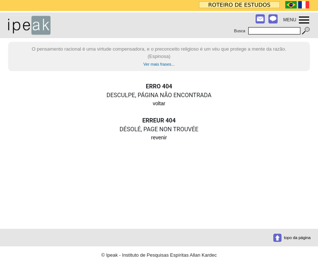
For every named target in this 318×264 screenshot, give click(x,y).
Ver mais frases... (159, 64)
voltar (159, 103)
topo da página (297, 237)
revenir (159, 137)
